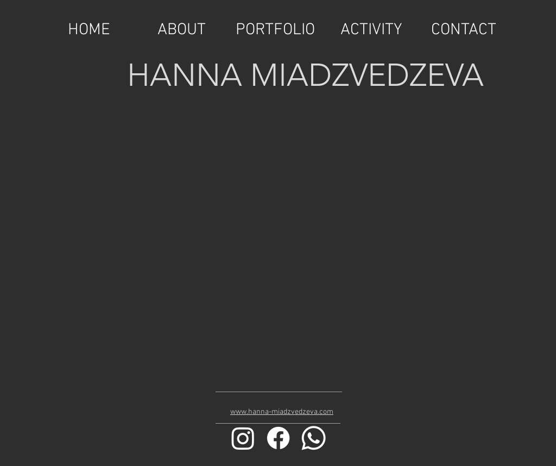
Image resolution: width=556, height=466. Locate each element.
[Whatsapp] (313, 438)
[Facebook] (278, 438)
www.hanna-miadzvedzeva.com (281, 412)
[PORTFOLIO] (275, 30)
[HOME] (89, 30)
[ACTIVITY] (370, 30)
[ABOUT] (181, 30)
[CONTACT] (463, 30)
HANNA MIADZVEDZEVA (305, 75)
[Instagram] (243, 438)
